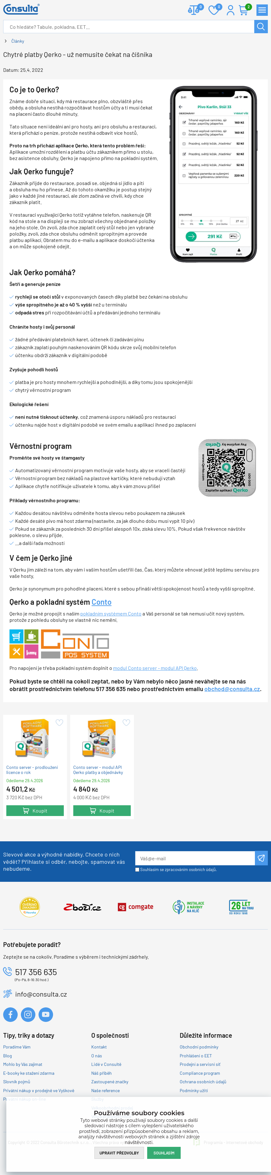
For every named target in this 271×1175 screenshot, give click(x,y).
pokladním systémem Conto (111, 613)
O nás (96, 1055)
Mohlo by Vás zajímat (22, 1064)
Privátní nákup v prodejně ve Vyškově (38, 1090)
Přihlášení (231, 10)
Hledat (261, 26)
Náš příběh (101, 1073)
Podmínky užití (194, 1090)
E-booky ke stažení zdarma (28, 1073)
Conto (101, 601)
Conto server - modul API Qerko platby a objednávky (98, 770)
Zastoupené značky (109, 1081)
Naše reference (105, 1090)
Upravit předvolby (119, 1152)
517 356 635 (36, 971)
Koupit (40, 810)
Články (17, 41)
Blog (7, 1055)
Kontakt (99, 1046)
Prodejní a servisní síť (200, 1064)
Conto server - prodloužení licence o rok (32, 770)
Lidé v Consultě (106, 1064)
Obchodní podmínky (199, 1046)
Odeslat (261, 858)
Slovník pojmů (16, 1081)
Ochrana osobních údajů (203, 1081)
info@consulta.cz (41, 994)
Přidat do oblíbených (59, 723)
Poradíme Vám (17, 1046)
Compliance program (200, 1073)
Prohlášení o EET (196, 1055)
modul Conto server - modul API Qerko (155, 668)
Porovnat (198, 7)
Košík (247, 7)
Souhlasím (164, 1152)
